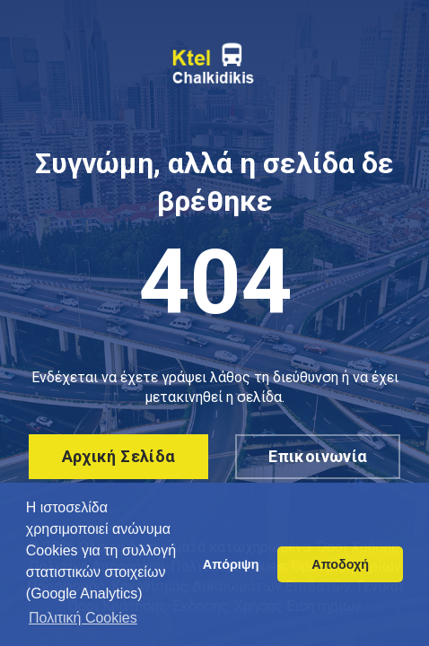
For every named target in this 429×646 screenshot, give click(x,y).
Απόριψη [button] (231, 564)
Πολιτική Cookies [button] (83, 617)
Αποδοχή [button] (340, 564)
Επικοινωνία (317, 456)
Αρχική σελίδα (119, 456)
